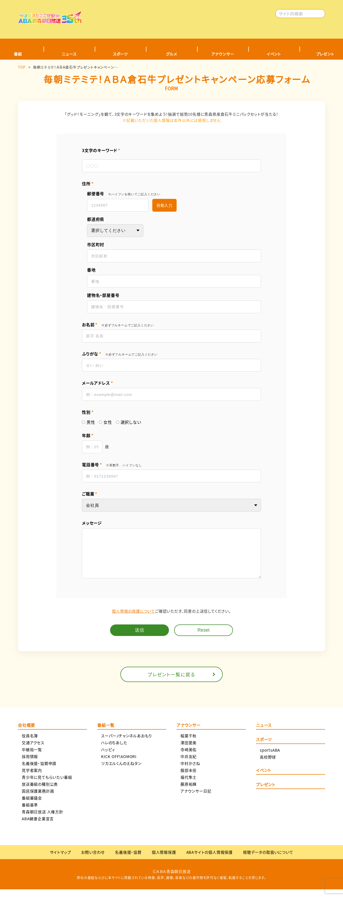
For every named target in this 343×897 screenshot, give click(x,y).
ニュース (69, 54)
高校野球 (268, 764)
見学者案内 (32, 778)
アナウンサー (222, 54)
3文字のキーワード (101, 150)
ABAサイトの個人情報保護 (209, 860)
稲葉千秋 (188, 743)
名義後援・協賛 (128, 860)
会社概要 (26, 733)
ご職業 (89, 493)
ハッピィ (108, 757)
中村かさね (190, 771)
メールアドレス (97, 383)
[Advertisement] (181, 16)
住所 (87, 183)
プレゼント (265, 792)
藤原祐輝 (188, 791)
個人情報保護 (164, 860)
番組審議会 (32, 805)
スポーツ (120, 54)
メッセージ (92, 523)
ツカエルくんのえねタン (121, 771)
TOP (21, 67)
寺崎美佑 (188, 757)
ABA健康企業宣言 (38, 826)
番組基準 (30, 812)
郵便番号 (123, 193)
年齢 (87, 435)
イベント (274, 54)
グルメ (171, 54)
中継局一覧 (32, 757)
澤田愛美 (188, 750)
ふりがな (120, 353)
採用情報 (30, 764)
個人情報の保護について (133, 618)
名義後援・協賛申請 (39, 771)
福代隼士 (188, 784)
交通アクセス (33, 750)
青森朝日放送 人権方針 (42, 819)
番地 (91, 269)
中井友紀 (188, 764)
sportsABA (270, 757)
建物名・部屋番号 (103, 295)
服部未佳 (188, 778)
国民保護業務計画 (38, 798)
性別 (87, 412)
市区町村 (95, 244)
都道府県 (95, 219)
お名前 (118, 324)
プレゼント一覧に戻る (171, 682)
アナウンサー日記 (195, 798)
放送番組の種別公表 (40, 791)
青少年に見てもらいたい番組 (47, 784)
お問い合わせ (93, 860)
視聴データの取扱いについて (268, 860)
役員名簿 (30, 743)
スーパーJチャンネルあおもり (126, 743)
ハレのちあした (114, 750)
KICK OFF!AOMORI (118, 764)
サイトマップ (60, 860)
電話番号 (112, 464)
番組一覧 (105, 733)
